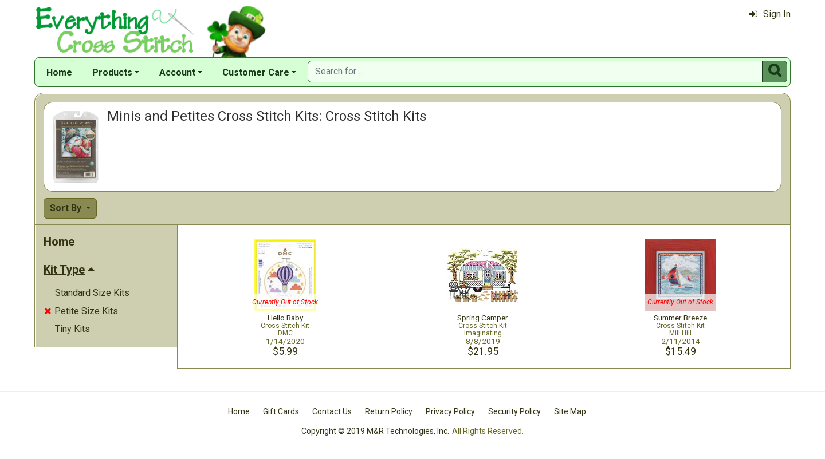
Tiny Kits (72, 328)
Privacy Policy (450, 411)
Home (59, 72)
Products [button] (112, 72)
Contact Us (332, 411)
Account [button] (177, 72)
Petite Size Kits (81, 311)
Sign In (770, 14)
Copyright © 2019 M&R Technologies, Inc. (375, 431)
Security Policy (514, 411)
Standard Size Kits (92, 292)
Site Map (570, 411)
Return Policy (388, 411)
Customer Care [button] (255, 72)
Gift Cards (281, 411)
